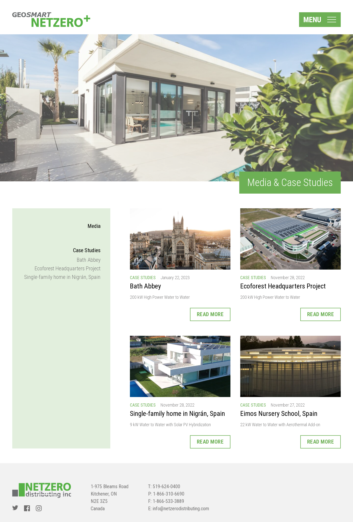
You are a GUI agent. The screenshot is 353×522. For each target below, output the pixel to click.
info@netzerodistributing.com (181, 508)
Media (94, 226)
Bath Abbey (89, 260)
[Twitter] (15, 508)
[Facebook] (27, 508)
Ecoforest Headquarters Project (68, 268)
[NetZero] (51, 19)
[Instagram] (39, 508)
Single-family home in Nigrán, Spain (62, 277)
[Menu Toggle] (320, 19)
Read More (210, 314)
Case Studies (87, 250)
